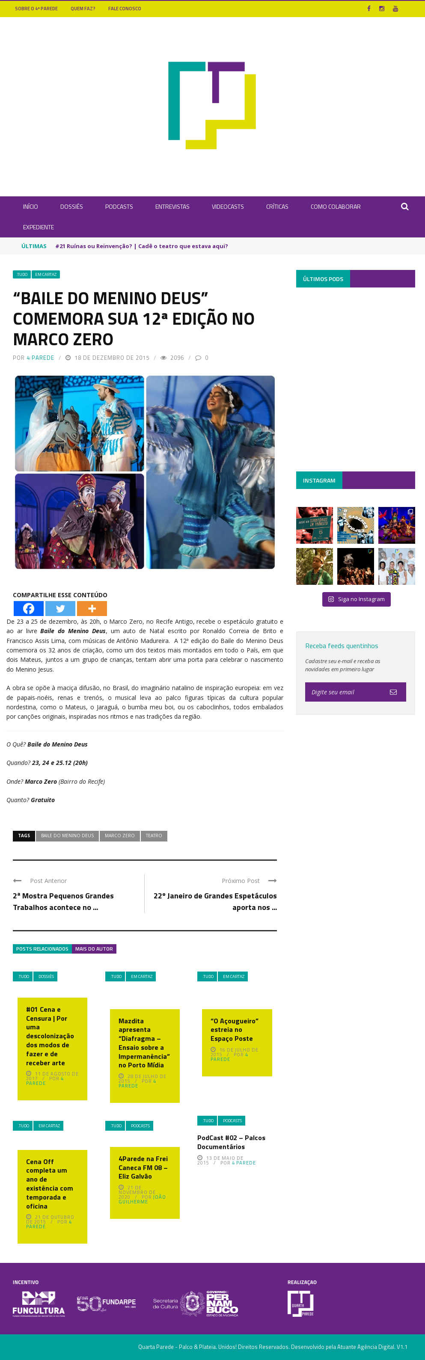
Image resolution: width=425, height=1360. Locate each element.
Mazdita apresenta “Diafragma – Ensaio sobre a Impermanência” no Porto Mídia (144, 1043)
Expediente (38, 226)
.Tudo (21, 274)
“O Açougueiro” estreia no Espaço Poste (235, 1030)
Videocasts (228, 206)
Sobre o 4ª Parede (36, 8)
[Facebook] (29, 608)
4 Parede (40, 357)
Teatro (154, 836)
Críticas (277, 206)
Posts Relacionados (42, 949)
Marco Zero (120, 836)
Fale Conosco (124, 8)
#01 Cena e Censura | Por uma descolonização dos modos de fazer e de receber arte (50, 1036)
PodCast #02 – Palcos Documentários (231, 1142)
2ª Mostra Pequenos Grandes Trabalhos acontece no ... (63, 901)
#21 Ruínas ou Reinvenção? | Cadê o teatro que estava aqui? (141, 246)
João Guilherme (142, 1199)
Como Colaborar (336, 206)
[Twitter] (60, 608)
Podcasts (119, 206)
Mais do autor (94, 949)
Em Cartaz (45, 274)
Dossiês (71, 206)
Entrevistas (172, 206)
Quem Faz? (83, 8)
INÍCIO (30, 206)
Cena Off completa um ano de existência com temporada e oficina (49, 1183)
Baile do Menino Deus (67, 836)
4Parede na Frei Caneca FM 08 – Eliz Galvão (143, 1167)
